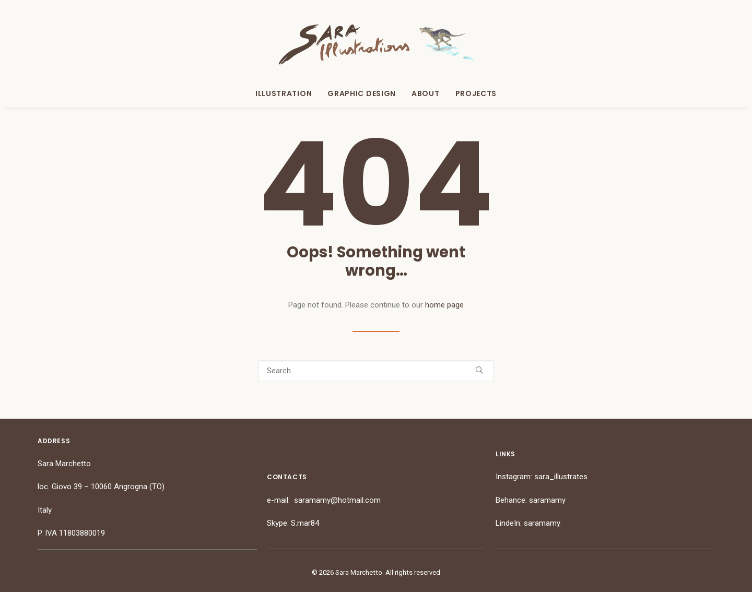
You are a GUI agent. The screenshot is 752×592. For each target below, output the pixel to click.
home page (444, 305)
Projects (476, 93)
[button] (479, 370)
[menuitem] (287, 93)
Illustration (283, 93)
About (426, 93)
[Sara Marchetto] (376, 44)
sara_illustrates (561, 476)
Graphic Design (361, 93)
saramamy (547, 500)
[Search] (376, 370)
